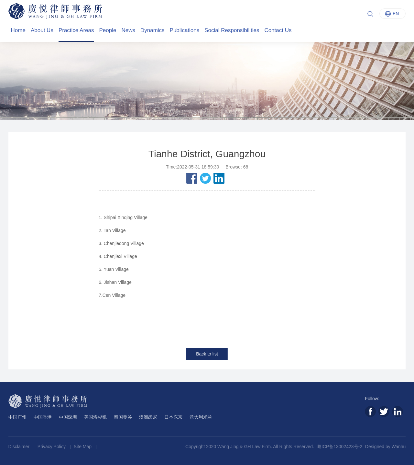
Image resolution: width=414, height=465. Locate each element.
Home (18, 30)
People (107, 30)
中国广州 (17, 417)
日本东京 (173, 417)
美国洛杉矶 (95, 417)
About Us (42, 30)
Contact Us (277, 30)
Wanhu (399, 446)
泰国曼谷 (123, 417)
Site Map (83, 446)
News (128, 30)
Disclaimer (19, 446)
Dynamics (152, 30)
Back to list (207, 353)
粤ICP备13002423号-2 (339, 446)
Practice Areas (76, 30)
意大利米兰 (201, 417)
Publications (185, 30)
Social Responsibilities (231, 30)
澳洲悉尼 (148, 417)
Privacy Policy (52, 446)
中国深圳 (68, 417)
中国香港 (43, 417)
